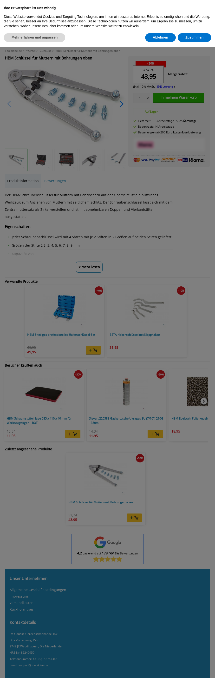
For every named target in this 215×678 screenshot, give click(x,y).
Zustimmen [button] (194, 37)
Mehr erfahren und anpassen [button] (35, 37)
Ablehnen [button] (160, 37)
